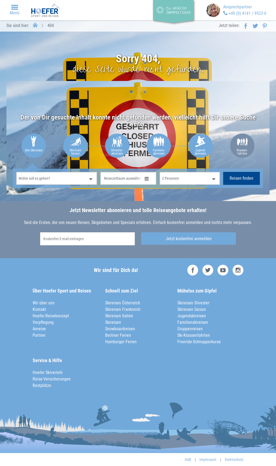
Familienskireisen (192, 322)
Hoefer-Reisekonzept (51, 315)
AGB (188, 459)
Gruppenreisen (190, 328)
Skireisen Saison (191, 309)
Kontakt (39, 309)
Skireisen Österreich (122, 302)
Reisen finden (241, 178)
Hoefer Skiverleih (48, 372)
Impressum (207, 459)
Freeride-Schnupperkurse (199, 341)
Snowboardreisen (120, 328)
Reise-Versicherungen (52, 379)
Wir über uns (43, 302)
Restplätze (42, 385)
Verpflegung (43, 322)
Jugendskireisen (191, 315)
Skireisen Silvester (193, 302)
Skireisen (113, 322)
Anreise (39, 328)
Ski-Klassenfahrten (193, 335)
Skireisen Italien (119, 315)
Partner (39, 335)
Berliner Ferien (118, 335)
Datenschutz (234, 459)
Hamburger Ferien (121, 341)
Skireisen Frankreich (122, 309)
